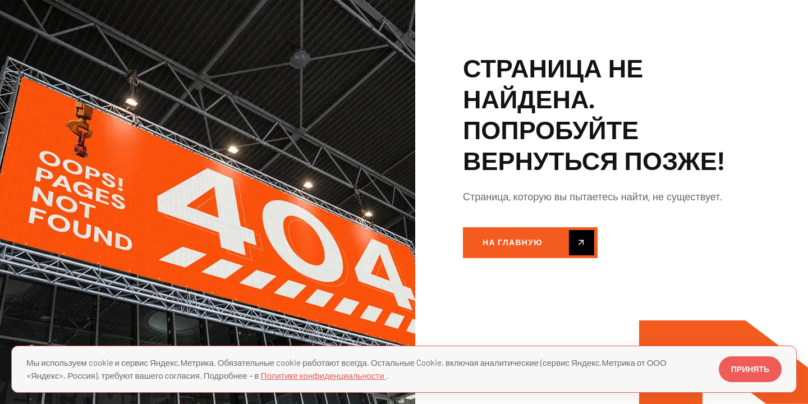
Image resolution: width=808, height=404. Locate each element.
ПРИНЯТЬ (750, 369)
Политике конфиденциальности (323, 375)
